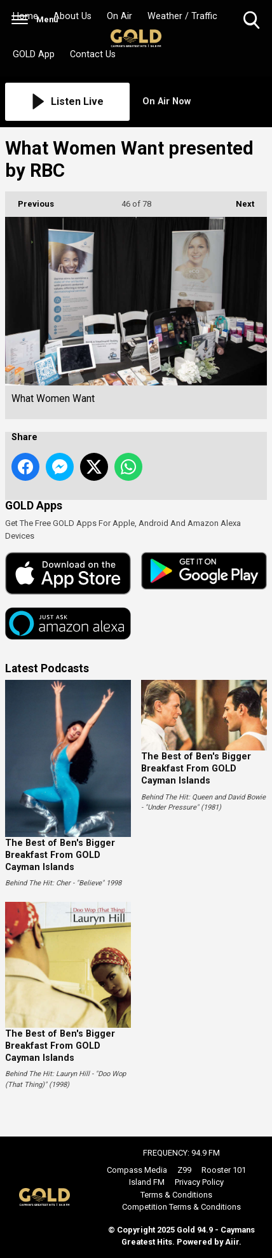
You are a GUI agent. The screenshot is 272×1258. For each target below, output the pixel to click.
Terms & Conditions (176, 1194)
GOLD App (34, 54)
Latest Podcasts (47, 668)
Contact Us (93, 54)
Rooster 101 (223, 1170)
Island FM (147, 1182)
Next (238, 200)
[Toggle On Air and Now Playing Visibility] (204, 102)
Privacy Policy (199, 1182)
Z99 (184, 1170)
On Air (119, 16)
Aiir (232, 1242)
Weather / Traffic (182, 16)
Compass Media (137, 1170)
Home (25, 16)
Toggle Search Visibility (252, 21)
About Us (72, 16)
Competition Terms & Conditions (181, 1207)
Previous (29, 200)
